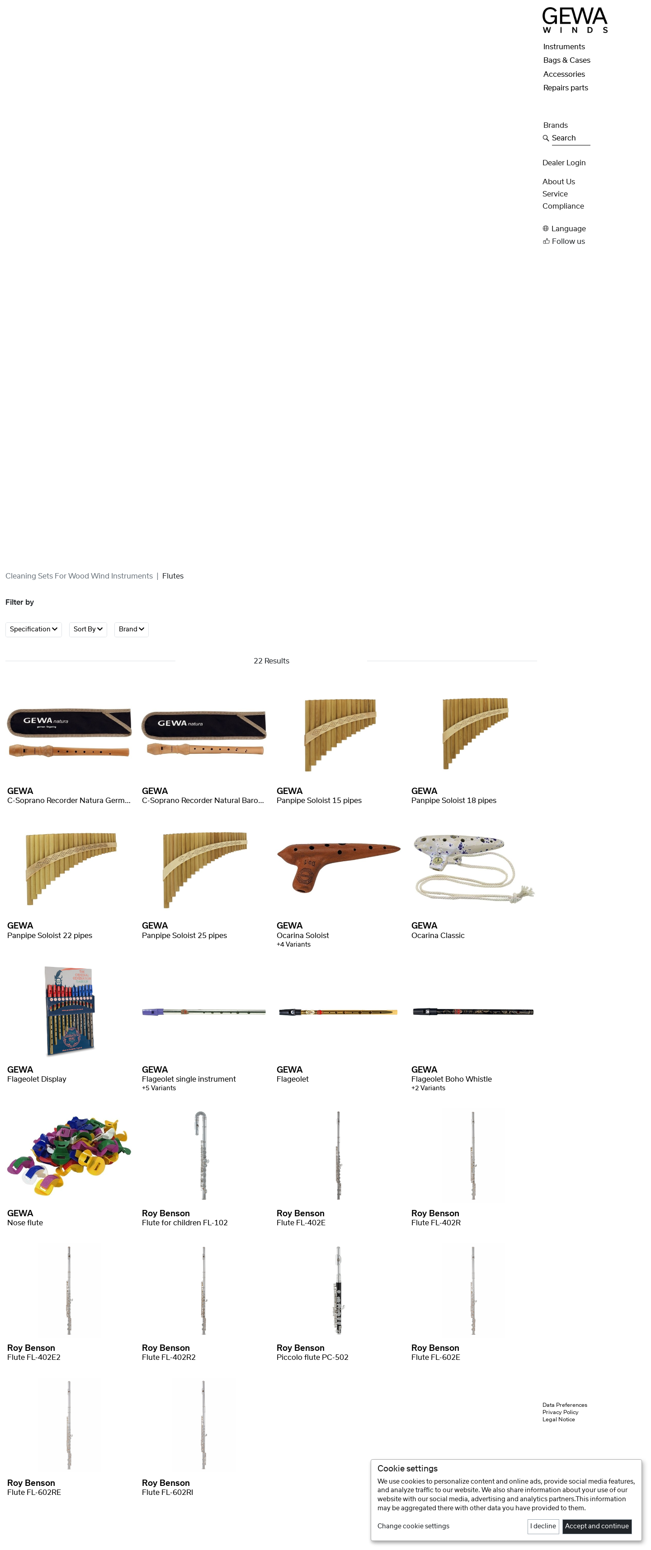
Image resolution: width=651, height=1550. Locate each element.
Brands (555, 125)
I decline (543, 1526)
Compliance (563, 206)
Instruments (564, 47)
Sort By (88, 629)
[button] (594, 228)
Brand (131, 629)
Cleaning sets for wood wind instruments (79, 576)
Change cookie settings (413, 1526)
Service (555, 194)
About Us (558, 182)
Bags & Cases (566, 60)
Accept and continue (597, 1526)
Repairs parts (565, 88)
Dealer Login (564, 163)
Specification (33, 629)
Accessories (564, 74)
